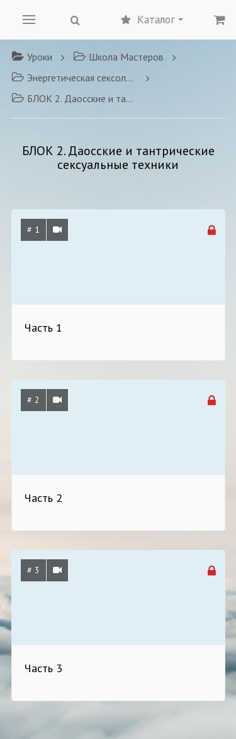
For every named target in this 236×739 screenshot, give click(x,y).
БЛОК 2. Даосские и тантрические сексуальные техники (74, 98)
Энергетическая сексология (74, 77)
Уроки (31, 56)
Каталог (152, 19)
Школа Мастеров (118, 56)
